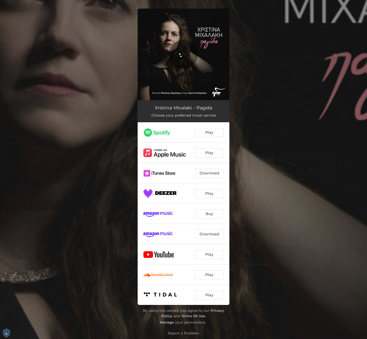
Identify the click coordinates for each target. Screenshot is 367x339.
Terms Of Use (193, 316)
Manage (167, 322)
